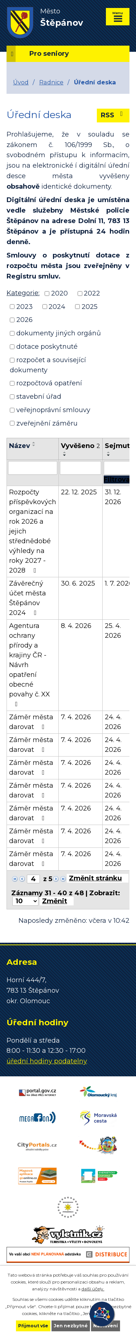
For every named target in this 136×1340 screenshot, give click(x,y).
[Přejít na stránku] (97, 878)
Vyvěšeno (80, 446)
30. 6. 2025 (78, 583)
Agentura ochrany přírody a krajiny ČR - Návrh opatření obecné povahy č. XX (29, 664)
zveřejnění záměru (47, 423)
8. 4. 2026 (76, 626)
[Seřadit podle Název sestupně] (34, 445)
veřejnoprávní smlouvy (53, 410)
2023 (24, 306)
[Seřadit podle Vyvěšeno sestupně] (65, 455)
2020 (59, 293)
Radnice (51, 82)
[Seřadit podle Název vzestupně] (34, 442)
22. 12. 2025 (79, 492)
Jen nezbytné (71, 1325)
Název (19, 446)
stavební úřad (38, 397)
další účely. (93, 1288)
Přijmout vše (33, 1325)
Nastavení (105, 1325)
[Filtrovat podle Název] (32, 468)
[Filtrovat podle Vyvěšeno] (80, 468)
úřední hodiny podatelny (47, 1061)
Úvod (21, 82)
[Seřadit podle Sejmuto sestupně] (109, 455)
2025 (90, 306)
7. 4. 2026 (76, 717)
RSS (113, 114)
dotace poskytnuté (47, 347)
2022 (92, 293)
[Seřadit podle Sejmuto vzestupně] (109, 452)
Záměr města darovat (31, 722)
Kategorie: (23, 293)
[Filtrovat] (118, 479)
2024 (57, 306)
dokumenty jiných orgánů (58, 333)
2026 (24, 320)
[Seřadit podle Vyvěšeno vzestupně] (65, 452)
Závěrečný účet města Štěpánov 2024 (27, 598)
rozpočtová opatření (49, 383)
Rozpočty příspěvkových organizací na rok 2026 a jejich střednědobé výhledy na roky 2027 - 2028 (32, 531)
